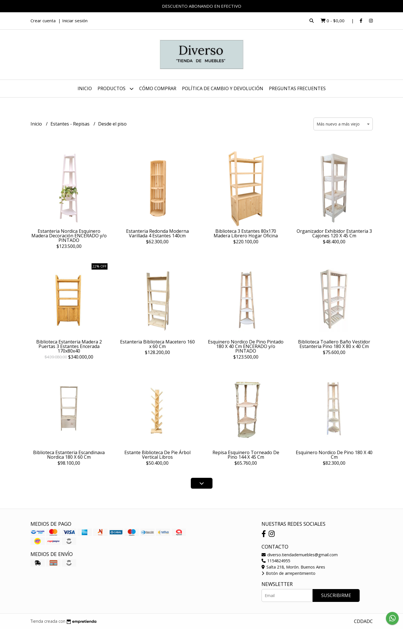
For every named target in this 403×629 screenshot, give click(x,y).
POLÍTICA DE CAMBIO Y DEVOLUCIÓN (222, 88)
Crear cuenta (43, 20)
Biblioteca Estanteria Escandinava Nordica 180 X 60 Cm (69, 454)
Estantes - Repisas (70, 124)
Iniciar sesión (75, 20)
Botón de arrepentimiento (288, 573)
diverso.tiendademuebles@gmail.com (300, 554)
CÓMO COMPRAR (157, 88)
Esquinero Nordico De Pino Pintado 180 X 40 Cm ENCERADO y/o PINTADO (245, 346)
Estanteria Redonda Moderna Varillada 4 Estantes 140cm (157, 233)
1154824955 (276, 560)
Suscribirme (336, 595)
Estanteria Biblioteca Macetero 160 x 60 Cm (157, 344)
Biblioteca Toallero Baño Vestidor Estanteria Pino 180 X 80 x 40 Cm (334, 344)
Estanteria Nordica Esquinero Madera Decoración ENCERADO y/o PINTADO (69, 235)
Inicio (85, 88)
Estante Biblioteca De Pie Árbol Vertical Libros (157, 454)
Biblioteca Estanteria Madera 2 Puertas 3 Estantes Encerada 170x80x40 (69, 346)
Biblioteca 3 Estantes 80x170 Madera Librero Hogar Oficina (246, 233)
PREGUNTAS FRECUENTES (297, 88)
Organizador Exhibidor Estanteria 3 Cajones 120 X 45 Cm (334, 233)
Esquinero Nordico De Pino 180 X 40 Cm (334, 454)
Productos (115, 88)
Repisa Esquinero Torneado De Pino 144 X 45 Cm (245, 454)
